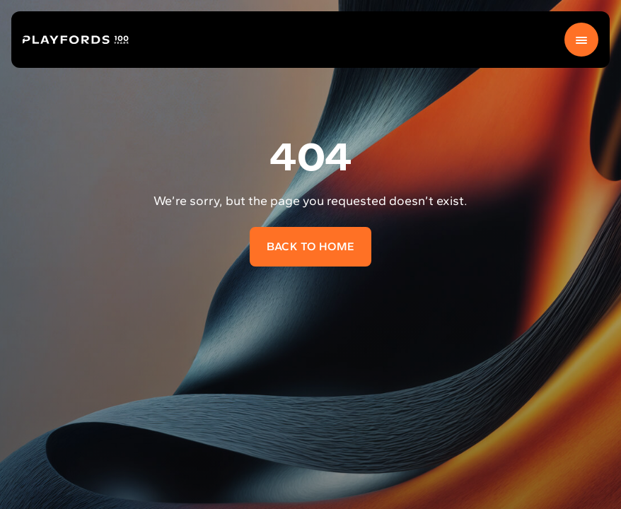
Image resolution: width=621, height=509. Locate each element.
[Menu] (581, 40)
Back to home (311, 246)
